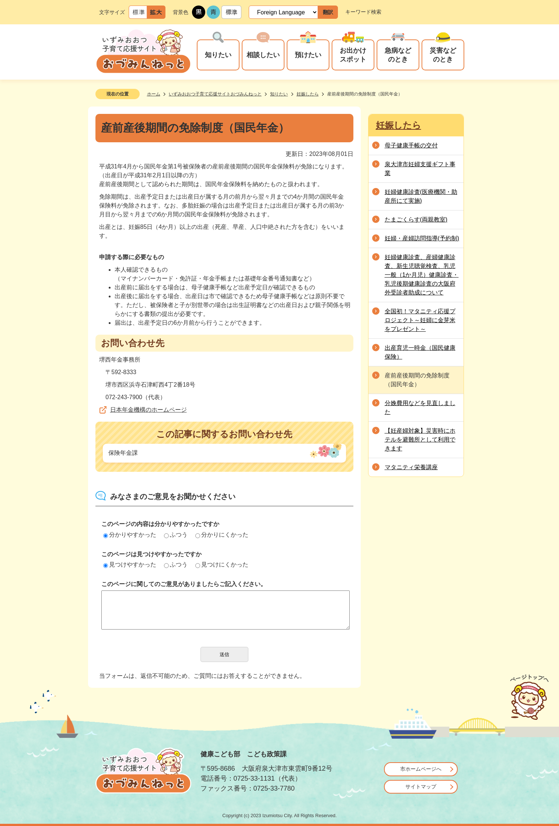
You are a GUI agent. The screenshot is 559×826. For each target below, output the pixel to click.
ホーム (153, 94)
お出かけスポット (353, 54)
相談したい (263, 55)
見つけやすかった (129, 564)
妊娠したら (308, 94)
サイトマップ (420, 787)
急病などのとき (398, 54)
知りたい (218, 55)
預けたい (308, 55)
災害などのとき (443, 54)
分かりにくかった (221, 535)
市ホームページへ (420, 769)
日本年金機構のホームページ (148, 410)
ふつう (176, 535)
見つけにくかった (221, 564)
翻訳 (328, 12)
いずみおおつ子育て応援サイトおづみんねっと (215, 94)
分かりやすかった (129, 535)
